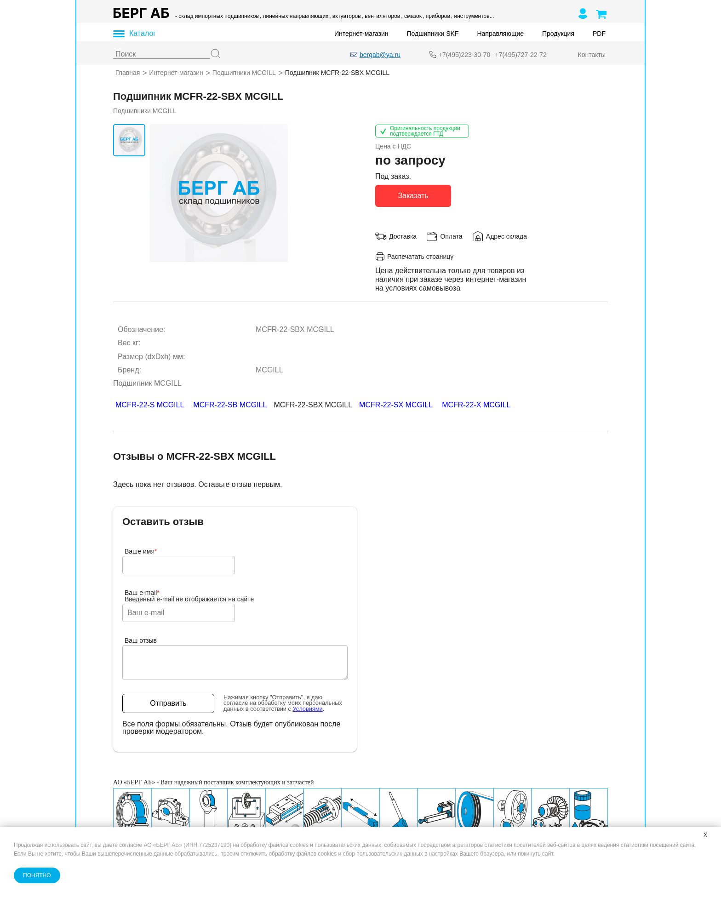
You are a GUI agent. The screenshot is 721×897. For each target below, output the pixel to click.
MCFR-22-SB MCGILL (230, 405)
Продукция (558, 33)
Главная (127, 72)
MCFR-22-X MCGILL (476, 405)
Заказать (413, 195)
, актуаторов (344, 16)
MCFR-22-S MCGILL (149, 405)
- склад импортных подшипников (217, 16)
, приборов (436, 16)
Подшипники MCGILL (244, 72)
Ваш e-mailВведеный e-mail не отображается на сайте (189, 596)
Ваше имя (141, 551)
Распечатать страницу (414, 256)
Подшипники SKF (433, 33)
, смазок (411, 16)
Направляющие (500, 33)
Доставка (403, 236)
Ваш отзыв (141, 640)
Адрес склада (506, 236)
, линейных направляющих (294, 16)
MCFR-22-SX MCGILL (396, 405)
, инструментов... (472, 16)
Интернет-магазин (361, 33)
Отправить (168, 703)
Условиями (308, 708)
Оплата (451, 236)
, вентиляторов (381, 16)
